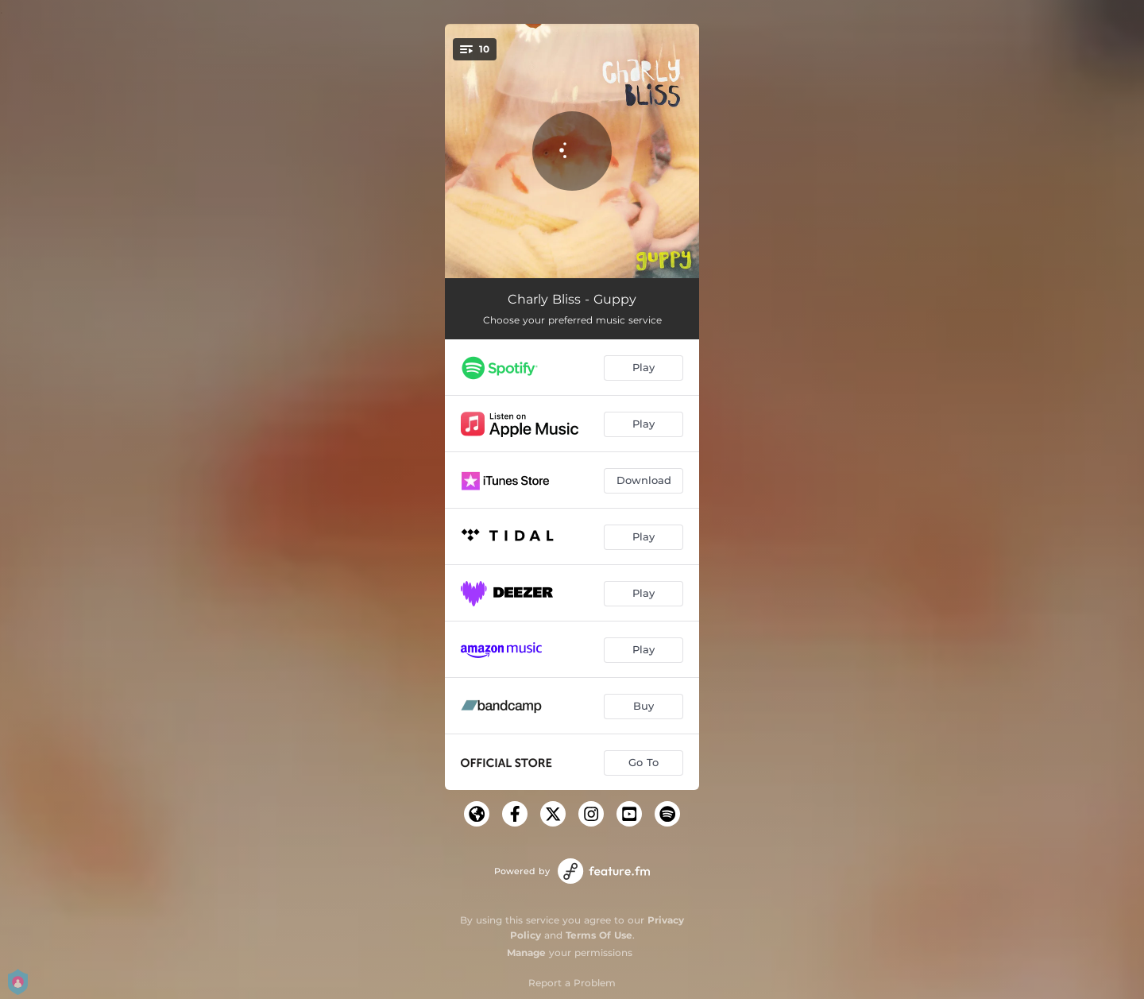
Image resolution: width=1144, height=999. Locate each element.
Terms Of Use (599, 935)
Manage (526, 952)
